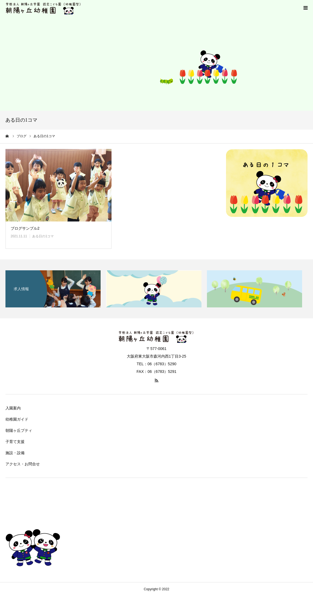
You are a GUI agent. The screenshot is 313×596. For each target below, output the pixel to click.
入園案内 (13, 408)
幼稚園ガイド (16, 419)
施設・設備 (15, 453)
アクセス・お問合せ (22, 464)
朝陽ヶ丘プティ (18, 430)
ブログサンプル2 (25, 228)
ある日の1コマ (43, 236)
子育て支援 (15, 441)
